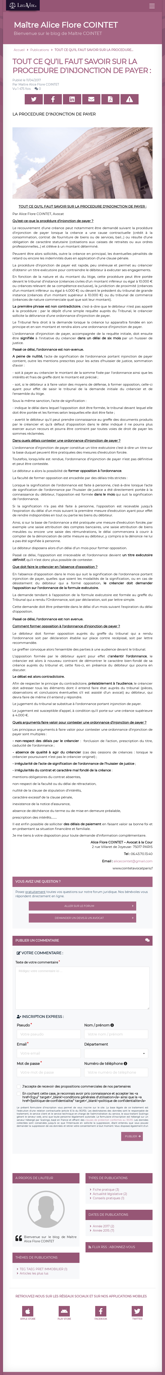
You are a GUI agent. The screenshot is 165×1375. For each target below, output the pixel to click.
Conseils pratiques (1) (108, 1198)
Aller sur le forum (100, 906)
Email (21, 1044)
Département (96, 1044)
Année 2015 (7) (103, 1230)
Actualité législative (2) (110, 1194)
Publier (134, 1136)
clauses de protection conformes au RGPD (109, 1120)
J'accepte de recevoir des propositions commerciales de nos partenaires (76, 1086)
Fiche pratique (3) (106, 1190)
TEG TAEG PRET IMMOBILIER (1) (43, 1269)
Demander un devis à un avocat (95, 918)
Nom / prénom (99, 1025)
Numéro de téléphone (105, 1064)
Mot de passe (28, 1064)
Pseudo (23, 1025)
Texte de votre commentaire (36, 962)
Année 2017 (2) (103, 1226)
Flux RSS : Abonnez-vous (113, 1247)
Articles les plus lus (34, 1273)
